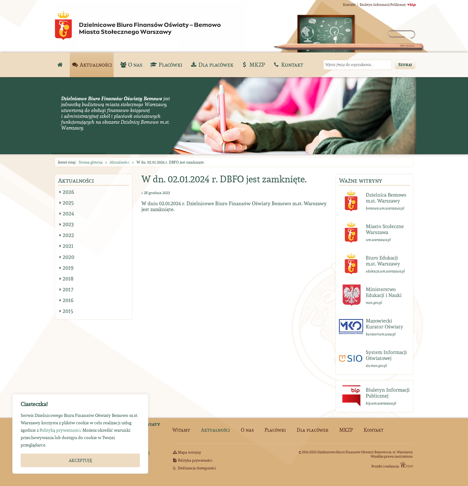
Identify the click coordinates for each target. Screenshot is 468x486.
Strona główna (90, 162)
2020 (68, 257)
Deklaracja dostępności (194, 468)
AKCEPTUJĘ (80, 460)
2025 (68, 202)
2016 (68, 300)
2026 (68, 192)
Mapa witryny (186, 452)
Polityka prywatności (192, 460)
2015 (68, 311)
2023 (68, 224)
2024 (68, 213)
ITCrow (406, 464)
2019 (68, 267)
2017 (68, 289)
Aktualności (119, 162)
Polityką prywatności (60, 430)
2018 (68, 278)
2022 (68, 235)
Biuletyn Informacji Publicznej (388, 4)
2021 (68, 246)
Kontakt (349, 4)
